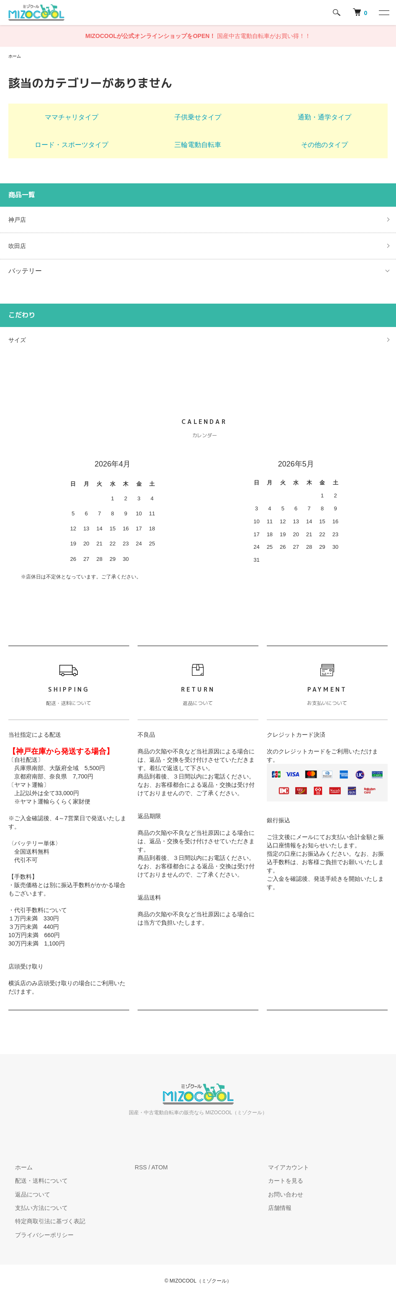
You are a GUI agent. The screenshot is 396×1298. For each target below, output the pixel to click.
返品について (25, 1195)
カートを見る (278, 1181)
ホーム (15, 57)
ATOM (159, 1167)
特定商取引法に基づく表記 (43, 1221)
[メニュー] (383, 12)
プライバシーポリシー (37, 1235)
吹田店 (18, 246)
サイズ (18, 340)
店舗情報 (273, 1208)
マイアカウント (281, 1167)
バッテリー (25, 271)
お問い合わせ (278, 1195)
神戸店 (18, 220)
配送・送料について (34, 1181)
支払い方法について (34, 1208)
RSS (141, 1167)
